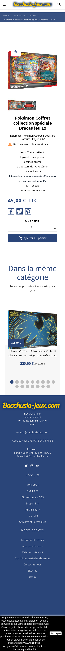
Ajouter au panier (32, 238)
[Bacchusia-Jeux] (32, 4)
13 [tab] (32, 386)
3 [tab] (22, 382)
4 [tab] (27, 382)
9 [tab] (53, 382)
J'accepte (55, 633)
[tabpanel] (32, 334)
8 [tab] (48, 382)
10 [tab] (17, 386)
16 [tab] (48, 386)
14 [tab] (38, 386)
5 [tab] (32, 382)
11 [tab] (22, 386)
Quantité (32, 221)
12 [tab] (27, 386)
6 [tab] (38, 382)
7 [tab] (43, 382)
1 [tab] (12, 382)
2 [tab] (17, 382)
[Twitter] (26, 466)
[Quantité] (32, 227)
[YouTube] (37, 466)
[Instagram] (31, 466)
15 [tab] (43, 386)
